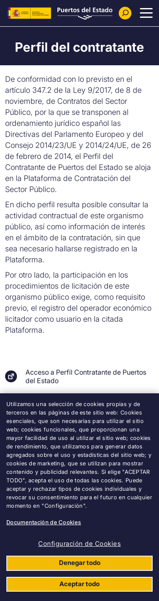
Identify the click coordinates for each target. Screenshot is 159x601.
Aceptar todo (79, 584)
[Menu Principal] (146, 13)
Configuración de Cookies (79, 544)
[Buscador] (125, 13)
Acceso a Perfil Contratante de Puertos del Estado (85, 376)
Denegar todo (79, 563)
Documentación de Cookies (43, 522)
